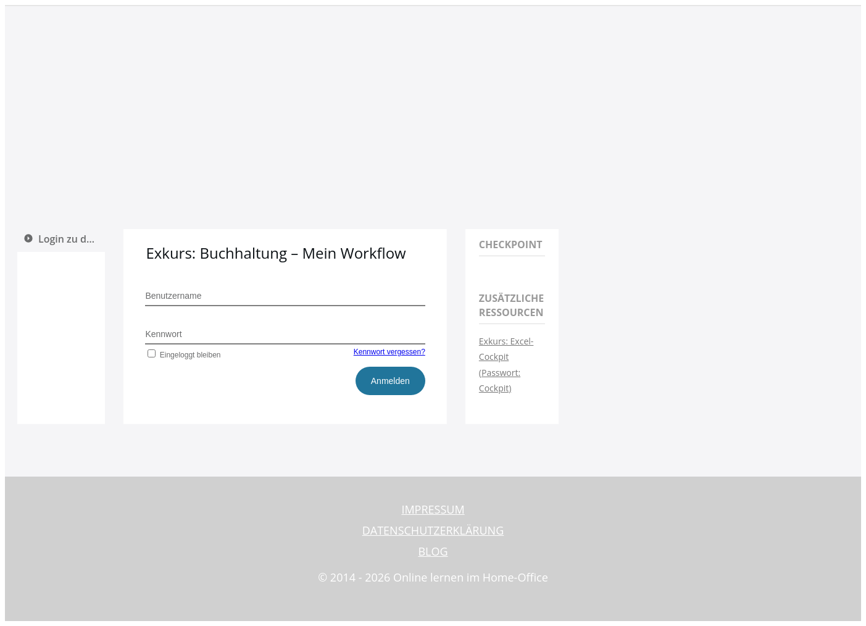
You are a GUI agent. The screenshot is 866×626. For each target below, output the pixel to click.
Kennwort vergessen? (389, 352)
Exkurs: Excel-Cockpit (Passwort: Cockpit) (506, 364)
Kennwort (163, 334)
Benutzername (173, 296)
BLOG (433, 551)
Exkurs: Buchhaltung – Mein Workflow (276, 253)
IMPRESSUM (432, 509)
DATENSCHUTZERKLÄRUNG (433, 530)
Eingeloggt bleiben (182, 355)
